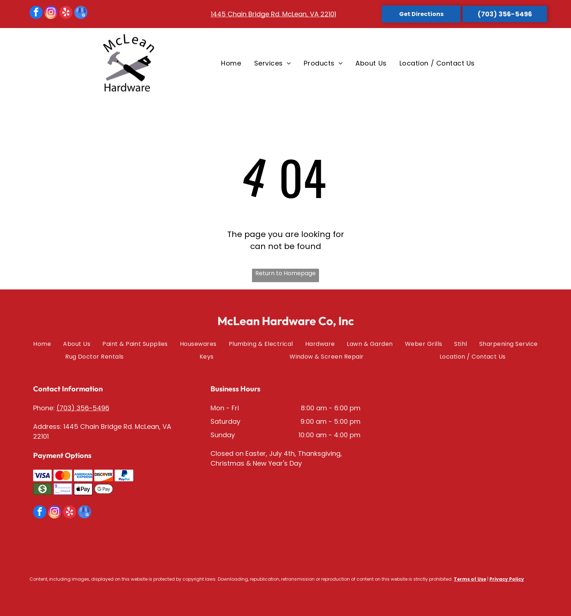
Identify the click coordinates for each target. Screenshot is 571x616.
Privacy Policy (506, 579)
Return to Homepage (285, 273)
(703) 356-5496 (82, 407)
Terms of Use (470, 579)
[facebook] (36, 13)
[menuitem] (230, 63)
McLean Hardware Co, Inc (285, 320)
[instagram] (51, 13)
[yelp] (65, 13)
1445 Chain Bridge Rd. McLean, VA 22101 (273, 14)
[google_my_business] (80, 13)
